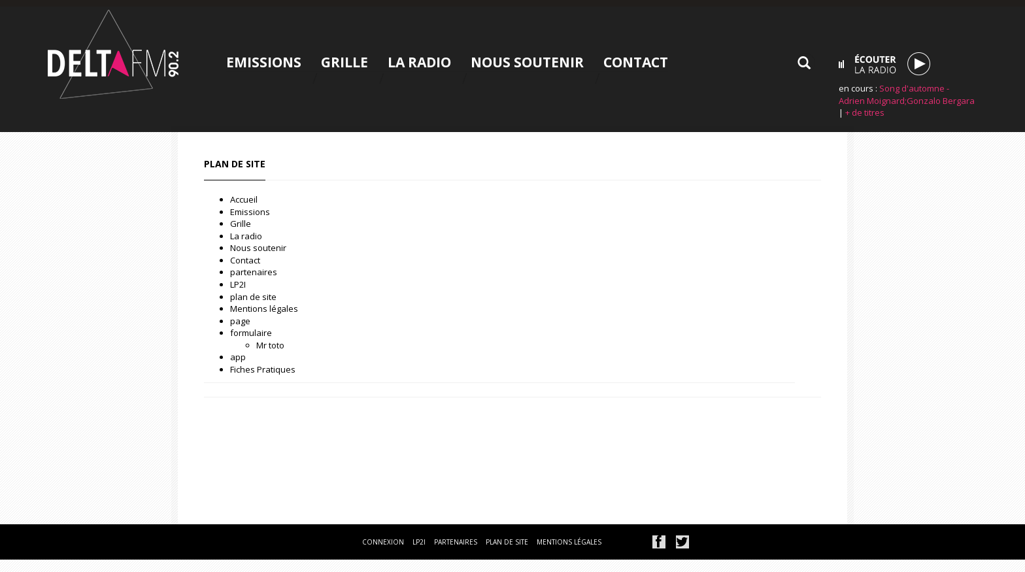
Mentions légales (264, 308)
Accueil (244, 199)
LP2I (238, 284)
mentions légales (569, 542)
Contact (635, 62)
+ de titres (864, 112)
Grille (344, 62)
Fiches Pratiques (262, 369)
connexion (383, 542)
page (240, 321)
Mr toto (270, 345)
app (238, 357)
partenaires (253, 272)
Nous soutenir (527, 62)
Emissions (263, 62)
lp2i (419, 542)
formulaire (251, 333)
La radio (419, 62)
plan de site (253, 297)
